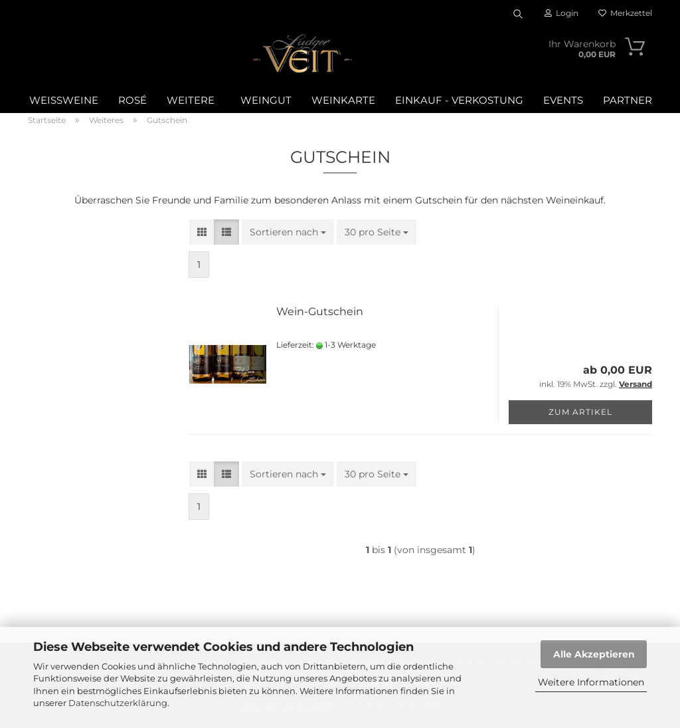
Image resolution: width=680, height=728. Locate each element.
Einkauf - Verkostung (459, 100)
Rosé (132, 100)
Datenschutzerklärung (117, 702)
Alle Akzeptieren (594, 654)
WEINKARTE (343, 100)
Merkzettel (625, 13)
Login (561, 13)
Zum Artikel (580, 412)
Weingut (266, 100)
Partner (627, 100)
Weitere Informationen (591, 682)
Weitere (190, 100)
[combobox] (288, 232)
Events (563, 100)
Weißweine (63, 100)
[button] (201, 232)
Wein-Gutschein (319, 311)
